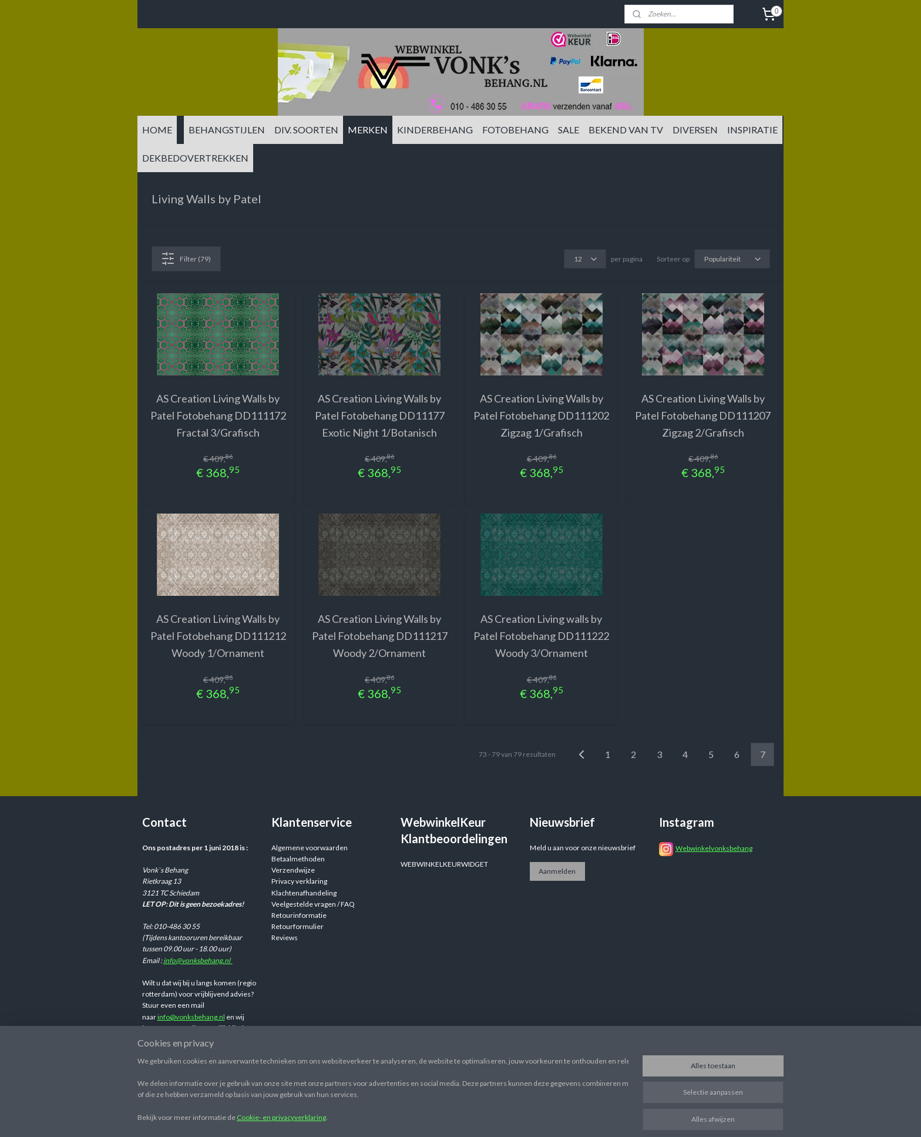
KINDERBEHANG (435, 129)
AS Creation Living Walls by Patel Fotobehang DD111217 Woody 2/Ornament (380, 635)
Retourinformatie (299, 915)
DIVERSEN (695, 129)
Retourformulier (297, 926)
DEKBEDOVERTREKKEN (195, 157)
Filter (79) (186, 258)
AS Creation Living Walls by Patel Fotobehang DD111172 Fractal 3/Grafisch (218, 415)
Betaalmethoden (298, 858)
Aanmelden (557, 871)
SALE (568, 129)
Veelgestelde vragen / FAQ (313, 904)
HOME (157, 129)
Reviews (284, 937)
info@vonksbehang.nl (198, 960)
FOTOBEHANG (515, 129)
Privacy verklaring (299, 881)
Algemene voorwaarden (309, 847)
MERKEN (368, 129)
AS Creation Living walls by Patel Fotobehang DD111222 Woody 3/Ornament (541, 635)
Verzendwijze (293, 870)
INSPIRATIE (752, 129)
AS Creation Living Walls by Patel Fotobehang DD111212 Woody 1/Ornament (218, 635)
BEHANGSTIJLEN (227, 129)
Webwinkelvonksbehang (713, 848)
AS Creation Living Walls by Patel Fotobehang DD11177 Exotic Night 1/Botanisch (380, 415)
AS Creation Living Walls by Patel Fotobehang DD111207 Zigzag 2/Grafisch (703, 415)
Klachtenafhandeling (304, 892)
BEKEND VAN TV (626, 129)
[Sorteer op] (732, 259)
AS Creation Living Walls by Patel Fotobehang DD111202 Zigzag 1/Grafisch (541, 415)
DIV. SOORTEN (306, 129)
